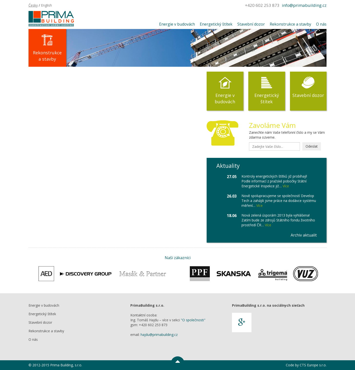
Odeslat (312, 146)
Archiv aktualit (304, 235)
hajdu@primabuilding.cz (159, 334)
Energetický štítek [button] (216, 24)
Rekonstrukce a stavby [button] (290, 24)
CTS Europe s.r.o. (313, 365)
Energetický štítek (266, 98)
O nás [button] (321, 24)
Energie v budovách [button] (177, 24)
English (46, 5)
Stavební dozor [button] (251, 24)
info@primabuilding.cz (304, 5)
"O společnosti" (193, 320)
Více (286, 186)
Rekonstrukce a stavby (47, 56)
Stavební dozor (308, 95)
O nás (33, 339)
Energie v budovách (225, 98)
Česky (33, 5)
